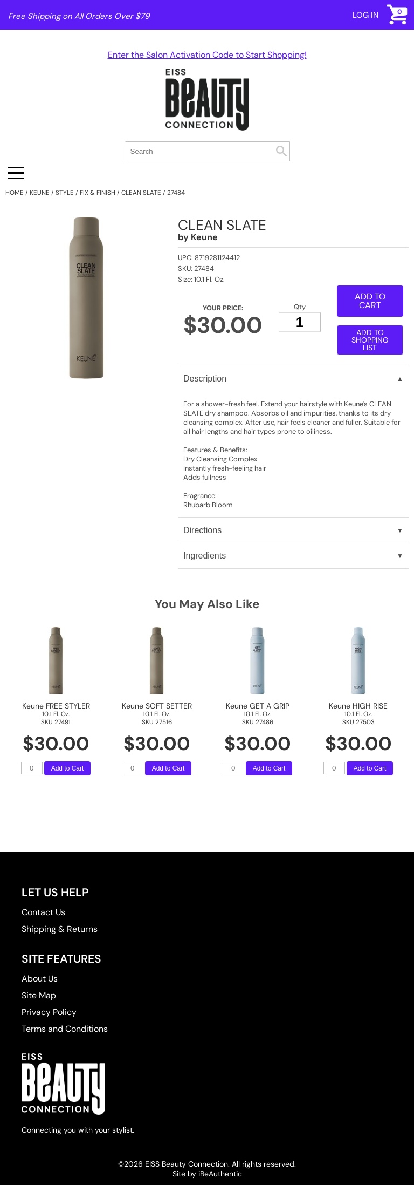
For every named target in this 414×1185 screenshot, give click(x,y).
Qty (300, 306)
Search (281, 151)
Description (204, 378)
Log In (365, 15)
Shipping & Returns (60, 929)
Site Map (39, 995)
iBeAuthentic (220, 1174)
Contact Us (43, 912)
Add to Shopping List (370, 340)
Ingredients (204, 555)
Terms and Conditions (65, 1028)
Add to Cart (370, 301)
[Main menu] (16, 173)
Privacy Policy (49, 1012)
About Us (40, 978)
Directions (202, 530)
